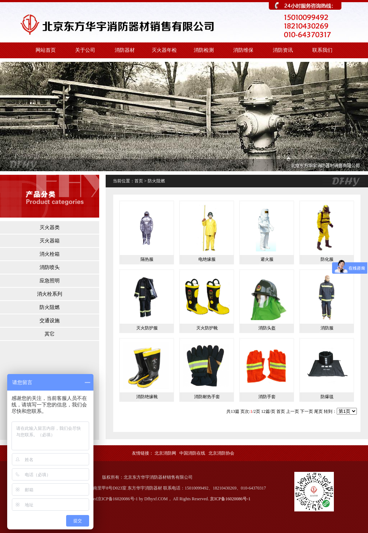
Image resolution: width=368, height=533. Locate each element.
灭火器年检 (164, 50)
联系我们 (322, 50)
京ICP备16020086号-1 (230, 498)
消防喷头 (50, 267)
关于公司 (85, 50)
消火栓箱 (50, 254)
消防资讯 (283, 50)
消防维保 (243, 50)
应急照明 (50, 280)
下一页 (306, 411)
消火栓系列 (49, 294)
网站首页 (46, 50)
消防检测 (204, 50)
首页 (280, 411)
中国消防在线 (192, 453)
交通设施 (50, 320)
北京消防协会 (221, 453)
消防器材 (125, 50)
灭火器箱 (50, 240)
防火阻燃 (50, 307)
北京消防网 (165, 453)
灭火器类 (50, 227)
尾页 (318, 411)
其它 (50, 334)
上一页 (292, 411)
